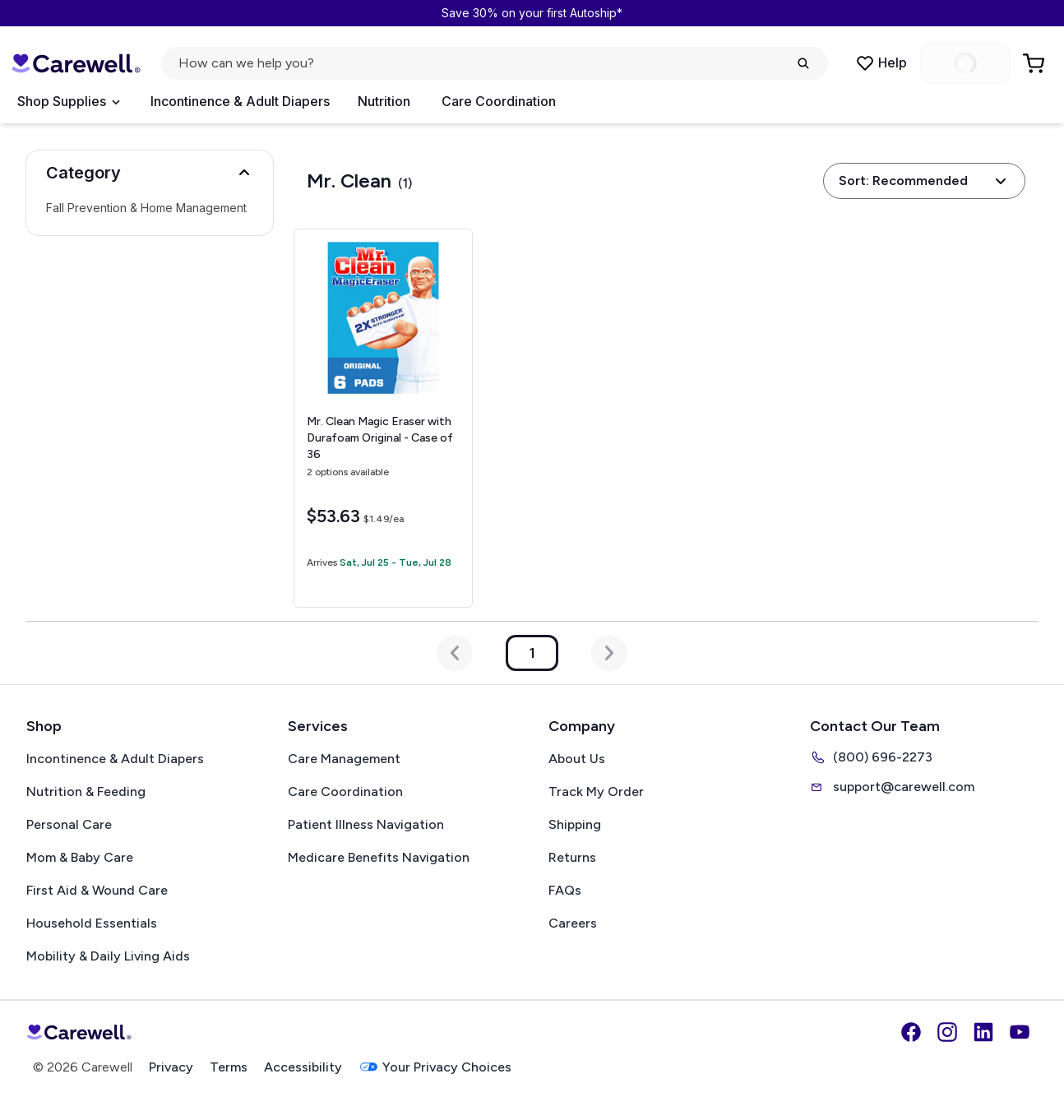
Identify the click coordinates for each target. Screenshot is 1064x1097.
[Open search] (494, 63)
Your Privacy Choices (435, 1067)
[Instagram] (947, 1032)
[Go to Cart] (1035, 63)
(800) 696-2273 (871, 757)
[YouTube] (1020, 1032)
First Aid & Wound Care (97, 890)
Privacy (171, 1067)
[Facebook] (911, 1032)
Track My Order (596, 791)
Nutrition (384, 101)
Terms (228, 1067)
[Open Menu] (68, 102)
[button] (149, 172)
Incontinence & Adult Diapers (240, 101)
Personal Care (69, 824)
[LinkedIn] (983, 1032)
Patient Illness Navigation (366, 824)
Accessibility (303, 1067)
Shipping (574, 824)
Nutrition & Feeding (86, 791)
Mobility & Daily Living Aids (108, 956)
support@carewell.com (892, 787)
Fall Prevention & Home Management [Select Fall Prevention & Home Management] (146, 208)
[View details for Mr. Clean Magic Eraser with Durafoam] (383, 418)
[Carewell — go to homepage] (75, 63)
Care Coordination (499, 101)
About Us (576, 758)
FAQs (564, 890)
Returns (572, 857)
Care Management (344, 758)
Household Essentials (91, 923)
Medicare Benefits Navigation (379, 857)
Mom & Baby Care (79, 857)
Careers (572, 923)
